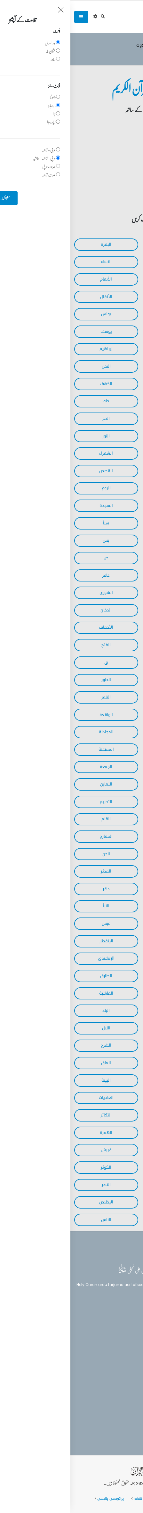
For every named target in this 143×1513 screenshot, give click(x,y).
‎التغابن (36, 784)
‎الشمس (107, 1028)
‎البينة (35, 1080)
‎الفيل (107, 1150)
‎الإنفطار (36, 941)
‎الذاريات (107, 679)
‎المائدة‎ (107, 279)
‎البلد (35, 1010)
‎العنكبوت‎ (107, 488)
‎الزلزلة (107, 1097)
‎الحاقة (107, 836)
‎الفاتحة (107, 244)
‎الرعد (107, 349)
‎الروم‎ (35, 488)
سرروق (125, 45)
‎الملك (107, 819)
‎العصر (107, 1133)
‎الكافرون (107, 1184)
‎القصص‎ (36, 471)
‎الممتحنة (36, 749)
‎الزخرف (107, 610)
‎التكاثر (35, 1115)
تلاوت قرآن (102, 45)
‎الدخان (35, 610)
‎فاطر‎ (107, 540)
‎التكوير (107, 941)
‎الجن (36, 854)
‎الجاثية (107, 627)
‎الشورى (36, 592)
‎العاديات (35, 1097)
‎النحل (35, 366)
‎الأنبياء (107, 418)
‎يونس (36, 314)
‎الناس (36, 1220)
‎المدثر (35, 871)
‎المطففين (107, 958)
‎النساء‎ (35, 262)
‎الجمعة (35, 767)
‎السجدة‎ (36, 505)
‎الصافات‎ (107, 558)
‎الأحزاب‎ (107, 523)
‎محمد (107, 645)
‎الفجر (107, 1010)
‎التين (107, 1063)
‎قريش (35, 1150)
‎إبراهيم (35, 349)
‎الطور (36, 679)
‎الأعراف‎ (107, 297)
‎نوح (107, 854)
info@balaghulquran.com (106, 1396)
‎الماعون (107, 1167)
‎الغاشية (36, 993)
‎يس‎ (35, 540)
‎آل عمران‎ (107, 262)
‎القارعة (107, 1115)
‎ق (35, 662)
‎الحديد (107, 732)
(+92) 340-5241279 (113, 1384)
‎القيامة (107, 889)
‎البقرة (35, 244)
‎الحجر (107, 366)
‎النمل (107, 471)
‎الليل (36, 1028)
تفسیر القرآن (122, 1339)
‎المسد (107, 1202)
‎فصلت (107, 592)
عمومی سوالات (106, 1498)
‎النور (35, 436)
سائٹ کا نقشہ (74, 1498)
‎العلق (36, 1063)
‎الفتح (35, 645)
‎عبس (35, 923)
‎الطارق (36, 976)
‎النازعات (107, 923)
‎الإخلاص (36, 1202)
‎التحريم (35, 802)
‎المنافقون (107, 784)
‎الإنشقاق (36, 958)
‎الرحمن (107, 715)
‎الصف (107, 767)
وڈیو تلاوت (75, 45)
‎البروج (107, 976)
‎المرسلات (107, 906)
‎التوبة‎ (107, 314)
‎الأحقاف (35, 627)
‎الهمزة (35, 1133)
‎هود (107, 331)
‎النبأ (36, 906)
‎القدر (107, 1080)
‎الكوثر (35, 1167)
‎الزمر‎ (107, 575)
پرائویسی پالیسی (40, 1498)
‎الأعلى (107, 993)
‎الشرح (35, 1045)
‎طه (36, 401)
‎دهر (35, 889)
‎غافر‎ (35, 575)
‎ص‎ (35, 558)
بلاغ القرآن (122, 1327)
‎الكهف (35, 384)
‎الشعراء (36, 453)
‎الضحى (107, 1045)
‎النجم (107, 697)
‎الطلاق (107, 802)
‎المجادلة (35, 732)
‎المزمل (107, 871)
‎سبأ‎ (36, 523)
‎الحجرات (107, 662)
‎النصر (35, 1184)
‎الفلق (107, 1220)
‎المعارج (35, 836)
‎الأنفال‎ (36, 297)
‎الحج (35, 418)
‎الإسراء (107, 384)
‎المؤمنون (107, 436)
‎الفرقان (107, 453)
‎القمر (35, 697)
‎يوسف (36, 331)
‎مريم (107, 401)
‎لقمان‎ (107, 505)
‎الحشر (107, 749)
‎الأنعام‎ (36, 279)
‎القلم (35, 819)
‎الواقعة (36, 715)
